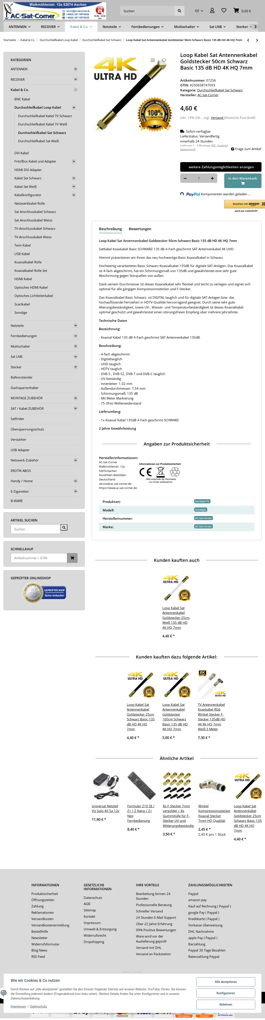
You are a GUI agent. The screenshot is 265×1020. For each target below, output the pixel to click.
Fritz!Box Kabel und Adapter (35, 161)
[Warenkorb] (242, 11)
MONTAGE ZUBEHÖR (26, 398)
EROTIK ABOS (21, 470)
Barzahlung (196, 944)
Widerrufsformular (45, 944)
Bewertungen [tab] (140, 228)
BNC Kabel (22, 99)
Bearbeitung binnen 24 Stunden (153, 896)
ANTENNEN (19, 69)
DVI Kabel (21, 153)
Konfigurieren (225, 993)
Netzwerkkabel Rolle (29, 203)
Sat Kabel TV (202, 501)
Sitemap (90, 910)
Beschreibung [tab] (110, 228)
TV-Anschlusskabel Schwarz (34, 228)
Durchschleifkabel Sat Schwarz (220, 90)
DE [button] (197, 11)
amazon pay (197, 900)
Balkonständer (21, 377)
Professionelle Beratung (154, 905)
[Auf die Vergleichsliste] (153, 60)
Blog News (39, 950)
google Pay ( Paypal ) (203, 912)
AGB (87, 904)
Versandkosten (42, 919)
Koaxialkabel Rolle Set (30, 270)
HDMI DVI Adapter (28, 170)
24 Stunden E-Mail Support (156, 917)
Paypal (193, 893)
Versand (217, 117)
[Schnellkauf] (39, 558)
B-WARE (17, 501)
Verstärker (18, 439)
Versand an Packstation (153, 954)
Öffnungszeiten (42, 900)
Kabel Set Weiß (25, 186)
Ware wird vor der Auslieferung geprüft (151, 938)
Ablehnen (225, 1004)
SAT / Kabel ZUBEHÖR (27, 408)
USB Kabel (22, 254)
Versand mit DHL (148, 947)
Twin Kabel (22, 245)
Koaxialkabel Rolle (28, 262)
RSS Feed (38, 956)
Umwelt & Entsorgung (100, 929)
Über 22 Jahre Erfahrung (154, 924)
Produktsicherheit (44, 893)
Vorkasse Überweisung (205, 925)
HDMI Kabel (23, 279)
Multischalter (20, 346)
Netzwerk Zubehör (25, 460)
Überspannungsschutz (27, 429)
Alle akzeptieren (226, 982)
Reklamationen (42, 912)
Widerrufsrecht (95, 935)
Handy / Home (22, 481)
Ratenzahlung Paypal (203, 956)
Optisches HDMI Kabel (31, 287)
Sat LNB (16, 356)
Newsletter (39, 938)
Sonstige (20, 312)
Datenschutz (93, 897)
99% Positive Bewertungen (156, 930)
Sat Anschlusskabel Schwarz (35, 211)
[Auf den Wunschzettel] (164, 60)
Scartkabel (22, 304)
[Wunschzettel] (224, 11)
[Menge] (199, 178)
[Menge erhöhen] (212, 178)
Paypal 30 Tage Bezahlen (207, 950)
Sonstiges (200, 509)
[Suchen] (147, 11)
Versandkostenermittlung (50, 925)
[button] (212, 11)
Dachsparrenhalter (25, 388)
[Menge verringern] (185, 178)
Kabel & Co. (20, 89)
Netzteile (17, 325)
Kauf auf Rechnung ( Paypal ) (209, 906)
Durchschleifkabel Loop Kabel (37, 107)
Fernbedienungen (24, 336)
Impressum (92, 923)
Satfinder (17, 419)
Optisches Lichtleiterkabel (33, 295)
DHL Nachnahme (201, 931)
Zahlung (37, 906)
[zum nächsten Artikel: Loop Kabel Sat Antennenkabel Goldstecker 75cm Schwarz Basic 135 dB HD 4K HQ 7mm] (257, 40)
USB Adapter (20, 450)
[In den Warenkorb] (243, 180)
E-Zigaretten (20, 491)
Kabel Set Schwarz (27, 178)
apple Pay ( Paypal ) (202, 938)
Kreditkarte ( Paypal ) (203, 919)
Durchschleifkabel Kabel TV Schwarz (45, 116)
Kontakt (89, 916)
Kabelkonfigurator (27, 195)
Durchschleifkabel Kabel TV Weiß (42, 124)
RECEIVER (18, 79)
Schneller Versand (149, 911)
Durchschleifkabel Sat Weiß (38, 141)
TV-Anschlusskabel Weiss (33, 237)
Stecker (16, 367)
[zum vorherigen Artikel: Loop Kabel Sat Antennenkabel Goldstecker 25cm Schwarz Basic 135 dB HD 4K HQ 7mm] (248, 40)
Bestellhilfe (39, 931)
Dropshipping (94, 941)
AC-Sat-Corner (203, 518)
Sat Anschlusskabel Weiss (33, 220)
